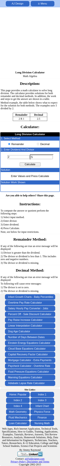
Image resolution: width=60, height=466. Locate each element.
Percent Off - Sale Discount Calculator (29, 314)
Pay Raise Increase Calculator (25, 320)
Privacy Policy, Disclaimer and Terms (30, 461)
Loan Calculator (18, 423)
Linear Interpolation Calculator (25, 325)
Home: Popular (17, 394)
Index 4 (18, 406)
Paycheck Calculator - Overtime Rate (29, 366)
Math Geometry (18, 411)
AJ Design (17, 3)
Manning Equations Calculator (25, 377)
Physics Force (42, 411)
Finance (42, 417)
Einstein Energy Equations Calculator (29, 343)
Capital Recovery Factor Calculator (28, 354)
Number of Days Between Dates (26, 337)
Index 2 (18, 400)
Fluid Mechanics (18, 417)
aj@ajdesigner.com (34, 458)
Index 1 (42, 394)
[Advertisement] (30, 39)
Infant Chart (42, 406)
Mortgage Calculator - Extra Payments (30, 360)
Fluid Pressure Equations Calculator (28, 371)
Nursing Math (42, 423)
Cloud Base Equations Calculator (27, 348)
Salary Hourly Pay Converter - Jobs (28, 308)
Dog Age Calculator (19, 331)
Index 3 (42, 400)
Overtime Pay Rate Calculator (25, 302)
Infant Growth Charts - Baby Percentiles (30, 297)
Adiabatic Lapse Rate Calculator (26, 383)
